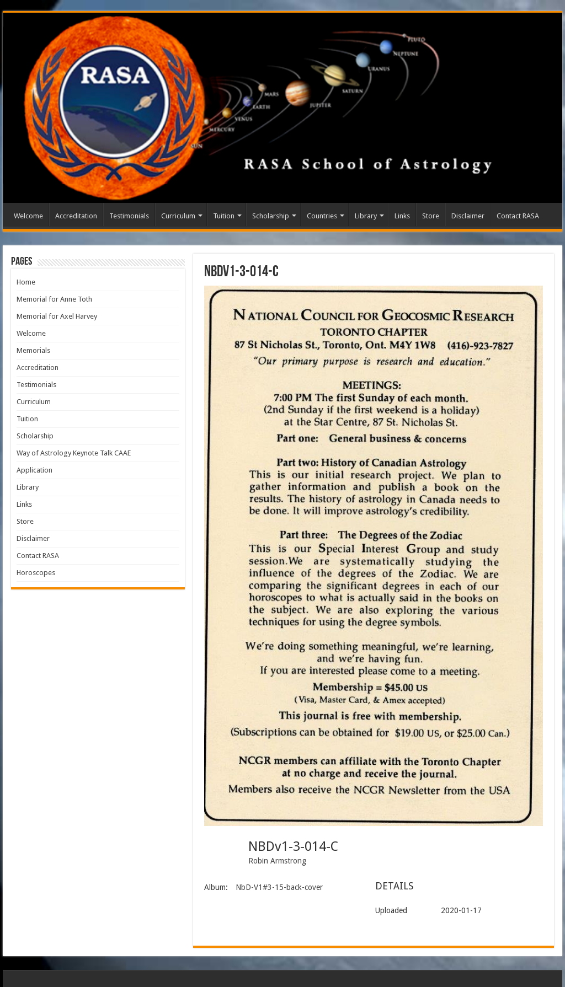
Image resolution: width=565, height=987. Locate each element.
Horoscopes (36, 572)
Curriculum (178, 216)
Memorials (33, 350)
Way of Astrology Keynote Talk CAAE (74, 453)
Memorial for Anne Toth (54, 299)
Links (402, 216)
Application (34, 470)
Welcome (28, 216)
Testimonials (129, 216)
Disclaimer (467, 216)
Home (26, 282)
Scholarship (270, 216)
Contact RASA (518, 216)
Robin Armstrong (277, 860)
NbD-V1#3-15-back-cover (279, 887)
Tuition (223, 216)
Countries (322, 216)
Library (366, 216)
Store (430, 216)
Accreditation (76, 216)
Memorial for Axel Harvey (57, 316)
